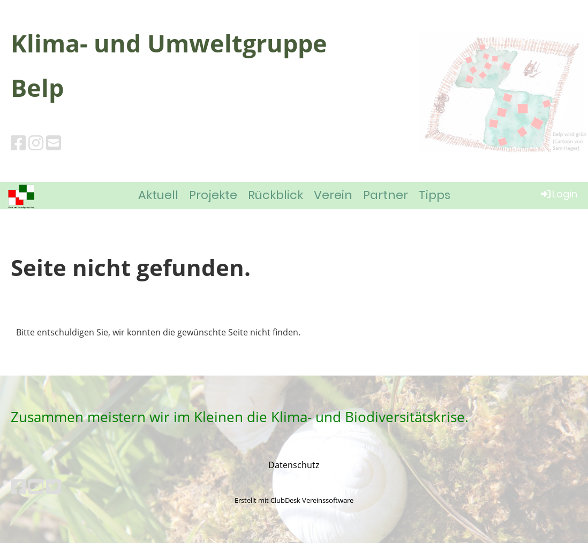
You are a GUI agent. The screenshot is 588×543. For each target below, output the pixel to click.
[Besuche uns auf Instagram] (35, 142)
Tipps (434, 195)
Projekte (213, 195)
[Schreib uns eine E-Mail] (53, 142)
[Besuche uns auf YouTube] (35, 486)
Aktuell (158, 195)
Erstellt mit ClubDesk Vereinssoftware (294, 500)
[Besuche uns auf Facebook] (18, 142)
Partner (385, 195)
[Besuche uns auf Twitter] (53, 486)
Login (558, 194)
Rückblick (275, 195)
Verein (333, 195)
